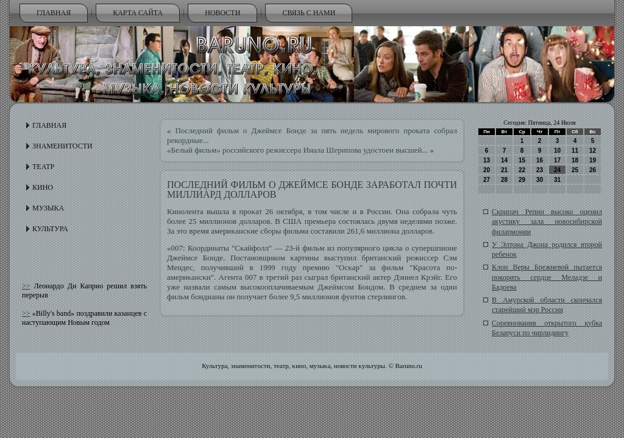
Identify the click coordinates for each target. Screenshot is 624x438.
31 (557, 179)
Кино (42, 187)
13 (486, 160)
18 (575, 160)
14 (504, 160)
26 (592, 170)
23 (539, 170)
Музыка (48, 208)
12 (592, 150)
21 (504, 170)
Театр (43, 166)
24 (557, 170)
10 (557, 150)
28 (504, 179)
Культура (50, 228)
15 (522, 160)
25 (575, 170)
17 (557, 160)
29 (522, 179)
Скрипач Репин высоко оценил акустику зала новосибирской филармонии (547, 221)
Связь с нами (308, 13)
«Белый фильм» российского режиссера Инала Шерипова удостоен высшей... (297, 150)
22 (522, 170)
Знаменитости (62, 146)
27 (486, 179)
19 (592, 160)
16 (539, 160)
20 (486, 170)
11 (575, 150)
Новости (222, 13)
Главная (54, 13)
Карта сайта (138, 13)
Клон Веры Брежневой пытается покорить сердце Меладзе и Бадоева (547, 277)
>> (26, 286)
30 (539, 179)
